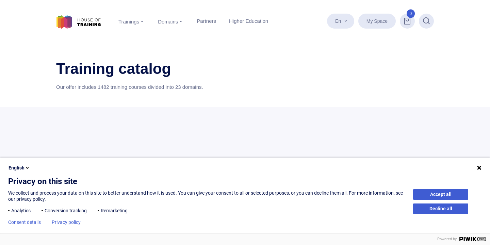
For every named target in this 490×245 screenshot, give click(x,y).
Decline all (440, 208)
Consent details (24, 222)
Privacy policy (66, 222)
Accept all (441, 194)
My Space (377, 21)
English (19, 167)
